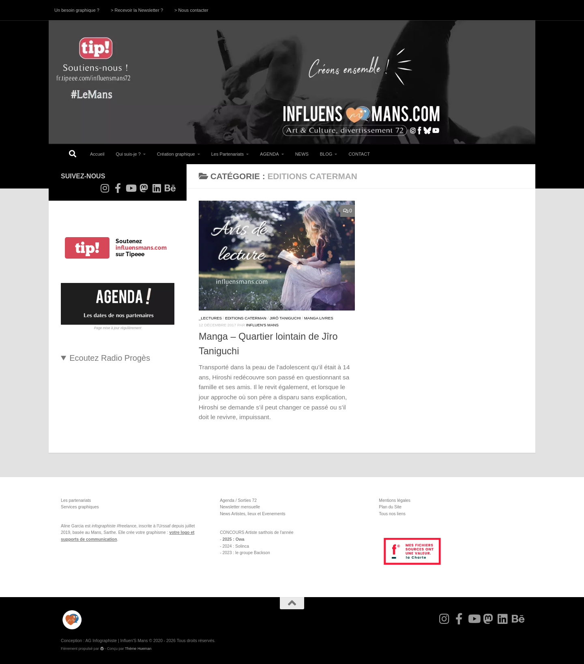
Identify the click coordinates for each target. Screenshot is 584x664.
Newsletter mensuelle (240, 507)
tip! (87, 248)
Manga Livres (318, 318)
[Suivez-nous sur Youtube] (130, 188)
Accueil (97, 154)
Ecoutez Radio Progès (109, 357)
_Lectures (210, 318)
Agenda (227, 500)
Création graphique (176, 154)
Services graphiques (80, 507)
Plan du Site (390, 507)
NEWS (302, 154)
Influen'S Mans (262, 325)
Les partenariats (76, 500)
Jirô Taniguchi (285, 318)
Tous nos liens (392, 514)
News (225, 514)
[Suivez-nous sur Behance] (169, 188)
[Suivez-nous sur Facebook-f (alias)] (117, 188)
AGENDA (269, 154)
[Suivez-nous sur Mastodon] (143, 188)
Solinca (242, 546)
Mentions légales (394, 500)
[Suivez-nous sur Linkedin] (156, 188)
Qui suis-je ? (128, 154)
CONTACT (359, 154)
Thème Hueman (138, 649)
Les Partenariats (227, 154)
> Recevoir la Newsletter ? (137, 10)
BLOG (326, 154)
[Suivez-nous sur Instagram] (105, 188)
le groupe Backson (252, 552)
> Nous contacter (191, 10)
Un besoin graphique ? (76, 10)
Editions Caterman (245, 318)
